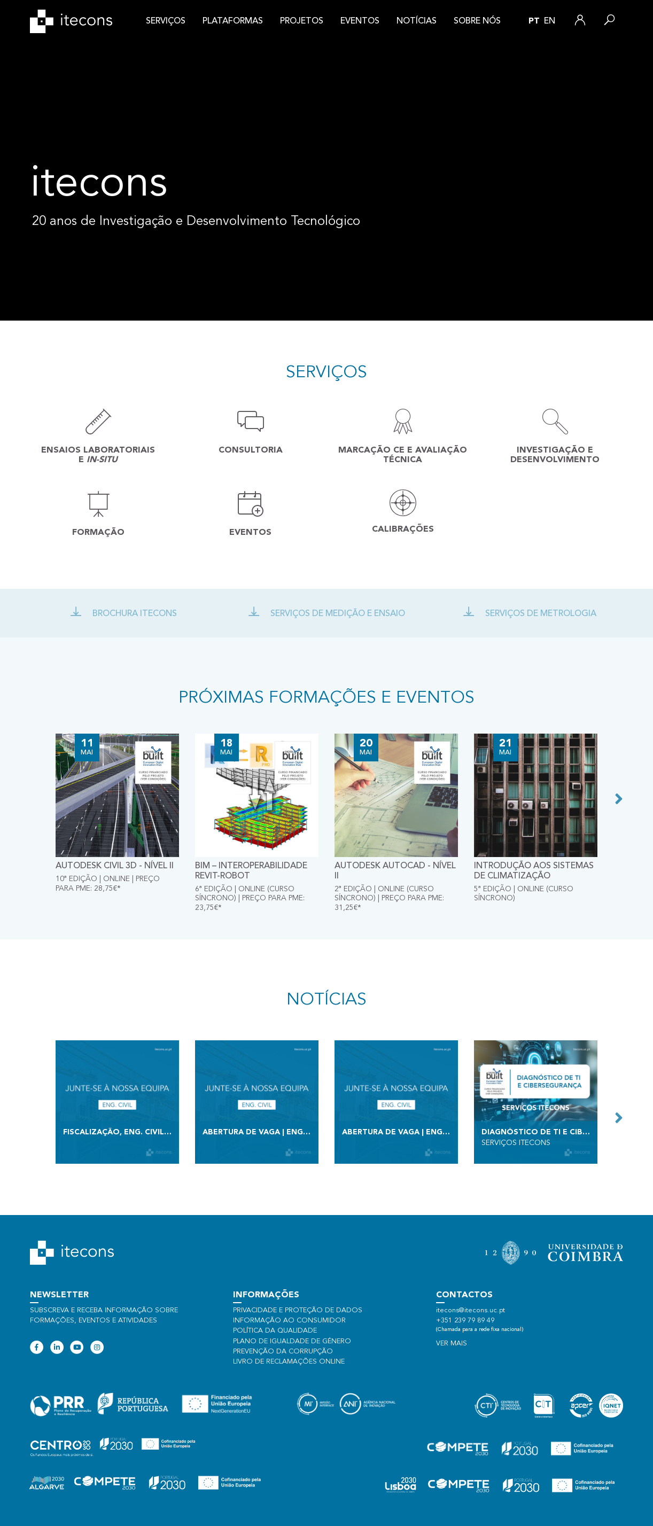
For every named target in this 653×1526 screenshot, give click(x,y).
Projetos (301, 21)
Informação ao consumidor (289, 1320)
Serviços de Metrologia (529, 614)
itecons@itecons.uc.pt (470, 1310)
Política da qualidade (275, 1330)
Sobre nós (477, 21)
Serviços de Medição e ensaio (326, 614)
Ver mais (451, 1343)
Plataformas (233, 21)
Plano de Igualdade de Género (292, 1341)
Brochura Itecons (123, 614)
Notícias (417, 21)
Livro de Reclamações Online (289, 1361)
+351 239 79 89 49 (465, 1320)
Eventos (359, 21)
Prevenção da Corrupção (283, 1351)
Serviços (165, 21)
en (549, 21)
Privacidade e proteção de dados (297, 1310)
